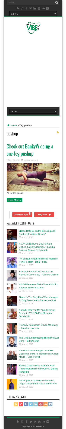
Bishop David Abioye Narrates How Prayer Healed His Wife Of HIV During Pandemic (38, 368)
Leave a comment (31, 160)
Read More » (14, 200)
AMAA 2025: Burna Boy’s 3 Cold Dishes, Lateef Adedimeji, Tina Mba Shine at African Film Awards (37, 246)
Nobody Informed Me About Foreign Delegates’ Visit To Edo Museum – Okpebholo (37, 313)
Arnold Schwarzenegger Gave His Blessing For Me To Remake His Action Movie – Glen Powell (38, 353)
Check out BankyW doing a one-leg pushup (30, 150)
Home (12, 125)
